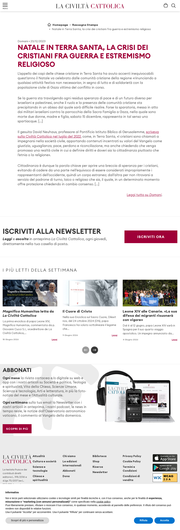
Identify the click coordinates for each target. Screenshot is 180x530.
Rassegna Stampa (85, 25)
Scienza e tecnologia (40, 468)
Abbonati (69, 470)
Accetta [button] (164, 520)
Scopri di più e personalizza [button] (27, 520)
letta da (28, 313)
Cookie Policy (132, 461)
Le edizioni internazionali (72, 463)
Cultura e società (44, 461)
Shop (96, 461)
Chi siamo (69, 456)
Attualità (39, 456)
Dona (66, 476)
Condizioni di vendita (131, 478)
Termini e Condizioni (130, 468)
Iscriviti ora (150, 237)
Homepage (60, 25)
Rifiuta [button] (143, 520)
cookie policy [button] (103, 501)
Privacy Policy (132, 456)
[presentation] (85, 350)
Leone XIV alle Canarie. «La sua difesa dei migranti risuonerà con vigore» (150, 315)
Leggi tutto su (144, 195)
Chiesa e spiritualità (40, 478)
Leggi (54, 339)
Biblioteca (99, 456)
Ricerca (98, 466)
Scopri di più (17, 429)
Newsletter (100, 472)
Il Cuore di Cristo (77, 311)
